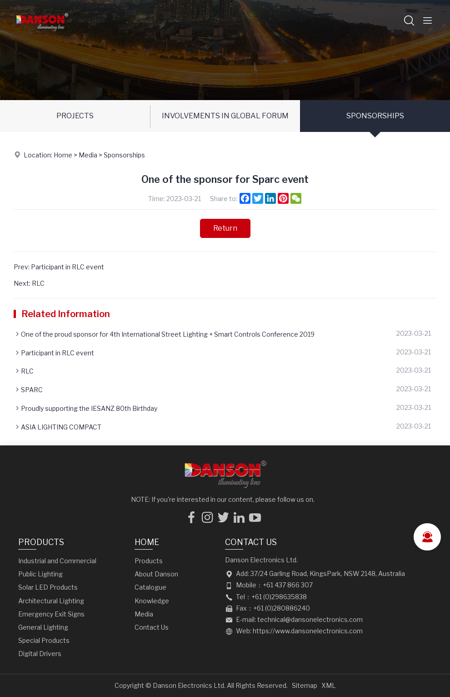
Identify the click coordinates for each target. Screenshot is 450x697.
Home (63, 155)
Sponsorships (375, 115)
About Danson (156, 574)
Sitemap (304, 685)
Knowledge (152, 601)
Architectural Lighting (51, 601)
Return (225, 228)
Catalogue (150, 587)
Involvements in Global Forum (225, 115)
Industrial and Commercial (57, 561)
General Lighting (43, 627)
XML (328, 685)
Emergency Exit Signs (51, 614)
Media (88, 155)
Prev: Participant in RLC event (59, 267)
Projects (75, 115)
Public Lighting (40, 574)
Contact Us (152, 627)
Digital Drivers (39, 653)
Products (41, 542)
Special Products (44, 640)
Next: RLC (29, 283)
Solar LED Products (48, 587)
